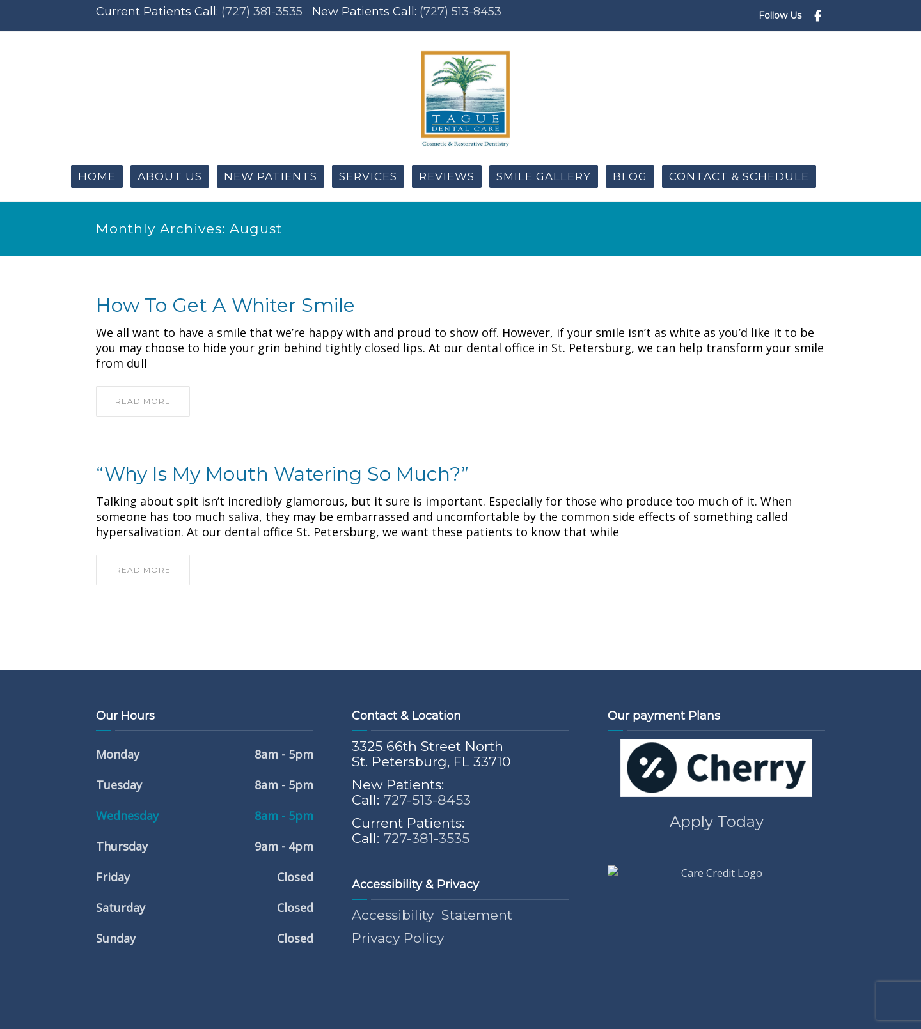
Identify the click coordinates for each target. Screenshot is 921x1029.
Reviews (447, 176)
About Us (170, 176)
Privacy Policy (398, 938)
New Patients (270, 176)
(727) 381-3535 (262, 11)
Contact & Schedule (739, 176)
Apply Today (717, 821)
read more (143, 401)
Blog (630, 176)
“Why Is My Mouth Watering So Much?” (282, 474)
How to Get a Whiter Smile (225, 305)
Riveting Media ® (559, 1010)
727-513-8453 (427, 800)
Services (368, 176)
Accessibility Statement (432, 915)
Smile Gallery (543, 176)
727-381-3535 (426, 838)
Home (97, 176)
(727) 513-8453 (460, 11)
